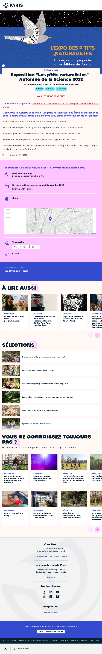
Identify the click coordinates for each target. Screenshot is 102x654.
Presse (54, 640)
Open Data (64, 640)
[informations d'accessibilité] (26, 247)
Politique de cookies (79, 640)
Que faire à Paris (21, 649)
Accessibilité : (34, 640)
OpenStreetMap (86, 233)
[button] (50, 219)
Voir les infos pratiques (51, 96)
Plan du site (94, 640)
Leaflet (75, 233)
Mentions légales (10, 640)
